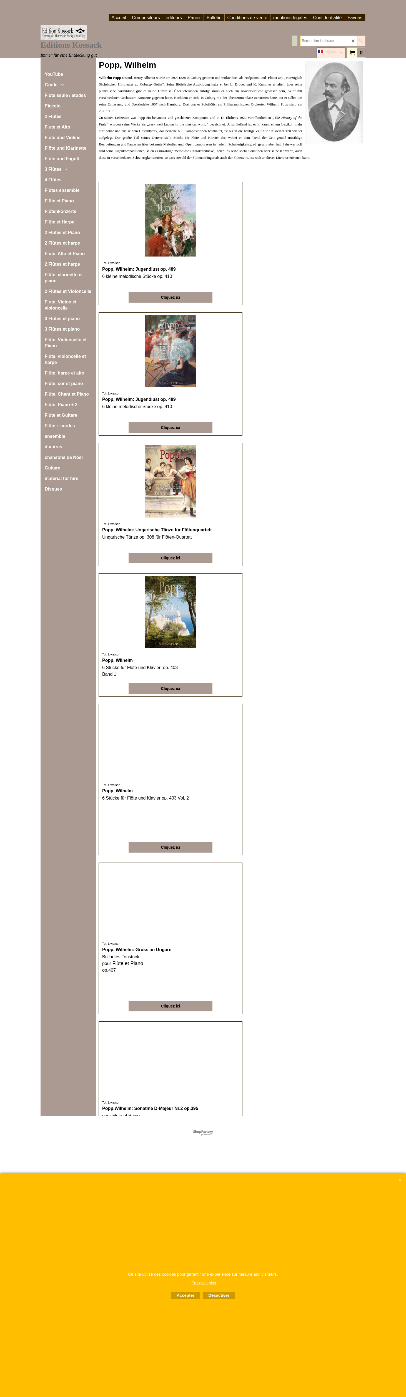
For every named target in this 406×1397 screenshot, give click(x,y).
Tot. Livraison (112, 263)
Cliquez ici (129, 295)
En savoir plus (204, 1283)
